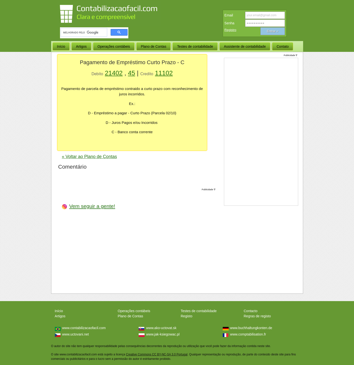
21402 (114, 73)
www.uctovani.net (75, 334)
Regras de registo (257, 316)
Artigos (60, 316)
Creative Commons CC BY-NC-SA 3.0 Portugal (156, 354)
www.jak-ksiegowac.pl (162, 334)
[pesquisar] (83, 32)
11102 (164, 73)
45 (131, 73)
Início (59, 311)
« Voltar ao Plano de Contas (89, 156)
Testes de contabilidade (199, 311)
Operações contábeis (134, 311)
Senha (229, 23)
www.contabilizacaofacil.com (84, 328)
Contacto (250, 311)
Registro (230, 30)
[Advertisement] (178, 239)
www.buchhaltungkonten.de (251, 328)
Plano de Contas (130, 316)
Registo (186, 316)
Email (228, 15)
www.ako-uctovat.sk (161, 328)
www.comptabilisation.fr (248, 334)
